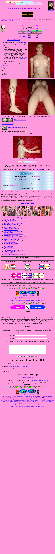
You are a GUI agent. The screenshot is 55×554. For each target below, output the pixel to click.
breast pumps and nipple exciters (42, 400)
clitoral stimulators (6, 400)
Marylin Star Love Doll (9, 248)
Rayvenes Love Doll (8, 253)
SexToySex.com (33, 28)
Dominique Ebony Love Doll (11, 230)
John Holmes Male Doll (9, 242)
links (42, 300)
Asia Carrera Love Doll (9, 222)
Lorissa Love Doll (8, 247)
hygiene (36, 402)
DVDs (39, 403)
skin (31, 32)
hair (41, 32)
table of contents (26, 22)
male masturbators (17, 403)
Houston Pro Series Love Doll (11, 235)
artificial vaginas (9, 403)
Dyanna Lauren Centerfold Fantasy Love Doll (15, 231)
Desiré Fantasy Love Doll (10, 227)
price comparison (35, 300)
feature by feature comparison (35, 298)
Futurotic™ (17, 127)
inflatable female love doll (13, 40)
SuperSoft (10, 124)
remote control (46, 398)
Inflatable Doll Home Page (27, 379)
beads (34, 400)
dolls (24, 403)
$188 (37, 30)
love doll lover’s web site (7, 20)
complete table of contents (19, 298)
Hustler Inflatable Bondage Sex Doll (12, 236)
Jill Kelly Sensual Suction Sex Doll (12, 239)
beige (24, 120)
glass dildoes (21, 399)
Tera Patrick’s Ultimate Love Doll (12, 251)
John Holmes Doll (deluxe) (10, 244)
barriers (32, 402)
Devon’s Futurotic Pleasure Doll (11, 228)
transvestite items (50, 402)
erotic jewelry (4, 402)
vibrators (34, 399)
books (47, 403)
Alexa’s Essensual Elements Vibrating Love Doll (15, 217)
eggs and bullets (50, 399)
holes (29, 30)
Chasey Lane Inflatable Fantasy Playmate (13, 223)
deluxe (22, 30)
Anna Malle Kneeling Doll (10, 220)
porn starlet (23, 42)
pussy (29, 37)
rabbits (34, 398)
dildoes (8, 399)
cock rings (10, 402)
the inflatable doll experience (23, 300)
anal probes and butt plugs (26, 400)
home (12, 300)
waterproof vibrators (15, 400)
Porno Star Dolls (27, 203)
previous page (23, 295)
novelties (34, 403)
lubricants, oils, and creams (23, 402)
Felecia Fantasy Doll (8, 232)
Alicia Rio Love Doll (9, 219)
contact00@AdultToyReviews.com (19, 368)
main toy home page (7, 398)
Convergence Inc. (23, 365)
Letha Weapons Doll (8, 246)
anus (37, 37)
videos (43, 403)
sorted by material (28, 398)
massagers (39, 399)
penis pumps (28, 403)
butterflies (39, 398)
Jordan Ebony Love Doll (9, 240)
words (50, 403)
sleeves (44, 399)
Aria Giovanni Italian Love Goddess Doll (13, 234)
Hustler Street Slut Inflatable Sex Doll (13, 238)
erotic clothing (42, 402)
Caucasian (20, 120)
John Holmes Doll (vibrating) (11, 243)
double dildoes (14, 399)
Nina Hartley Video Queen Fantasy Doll (13, 250)
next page (32, 295)
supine (22, 32)
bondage (15, 402)
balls (52, 400)
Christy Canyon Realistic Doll (11, 224)
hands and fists (28, 399)
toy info (14, 398)
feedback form (38, 169)
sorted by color (20, 398)
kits (4, 403)
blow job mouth (22, 36)
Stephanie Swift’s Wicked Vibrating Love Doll (15, 254)
